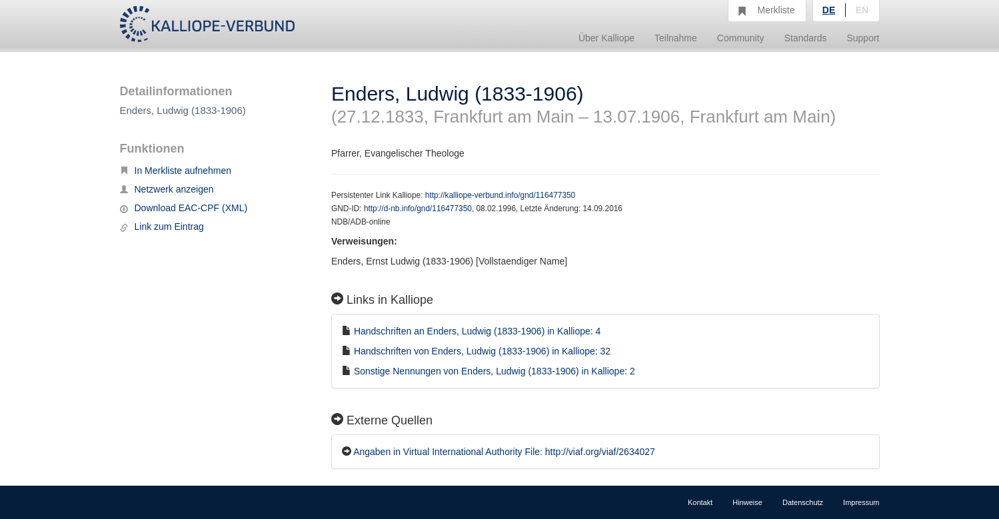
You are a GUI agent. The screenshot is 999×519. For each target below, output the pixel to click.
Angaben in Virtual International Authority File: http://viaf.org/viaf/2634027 (504, 451)
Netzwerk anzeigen (167, 189)
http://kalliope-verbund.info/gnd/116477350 (500, 195)
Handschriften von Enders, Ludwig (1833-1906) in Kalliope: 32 (482, 351)
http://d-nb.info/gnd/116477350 (418, 208)
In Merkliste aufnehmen (176, 170)
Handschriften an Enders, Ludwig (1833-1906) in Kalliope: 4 (477, 331)
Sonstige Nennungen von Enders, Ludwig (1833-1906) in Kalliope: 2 (494, 371)
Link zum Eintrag (162, 226)
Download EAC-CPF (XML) (184, 208)
